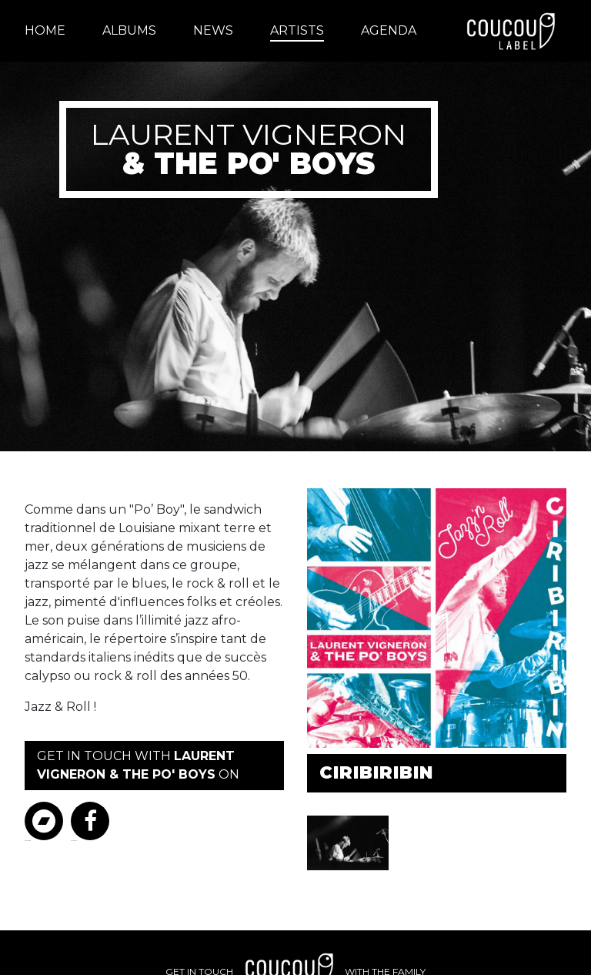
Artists (297, 30)
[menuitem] (54, 31)
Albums (129, 30)
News (213, 30)
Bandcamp (44, 821)
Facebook (90, 821)
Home (45, 30)
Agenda (388, 30)
